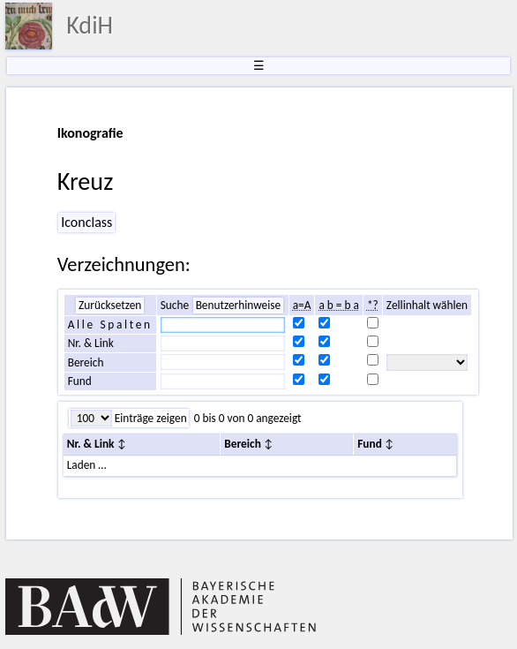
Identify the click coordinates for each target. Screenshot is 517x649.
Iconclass (86, 222)
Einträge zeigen (149, 418)
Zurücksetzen (110, 305)
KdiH (89, 25)
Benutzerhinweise (238, 305)
